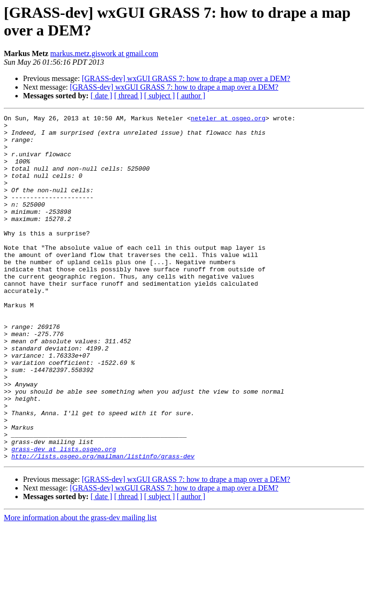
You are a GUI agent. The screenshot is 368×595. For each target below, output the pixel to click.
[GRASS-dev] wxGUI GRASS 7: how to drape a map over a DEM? (186, 78)
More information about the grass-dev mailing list (80, 587)
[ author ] (191, 96)
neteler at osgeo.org (228, 119)
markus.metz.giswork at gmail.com (104, 53)
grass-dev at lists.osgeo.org (64, 516)
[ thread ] (128, 96)
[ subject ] (159, 96)
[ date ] (101, 96)
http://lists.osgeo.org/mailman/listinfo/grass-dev (103, 525)
